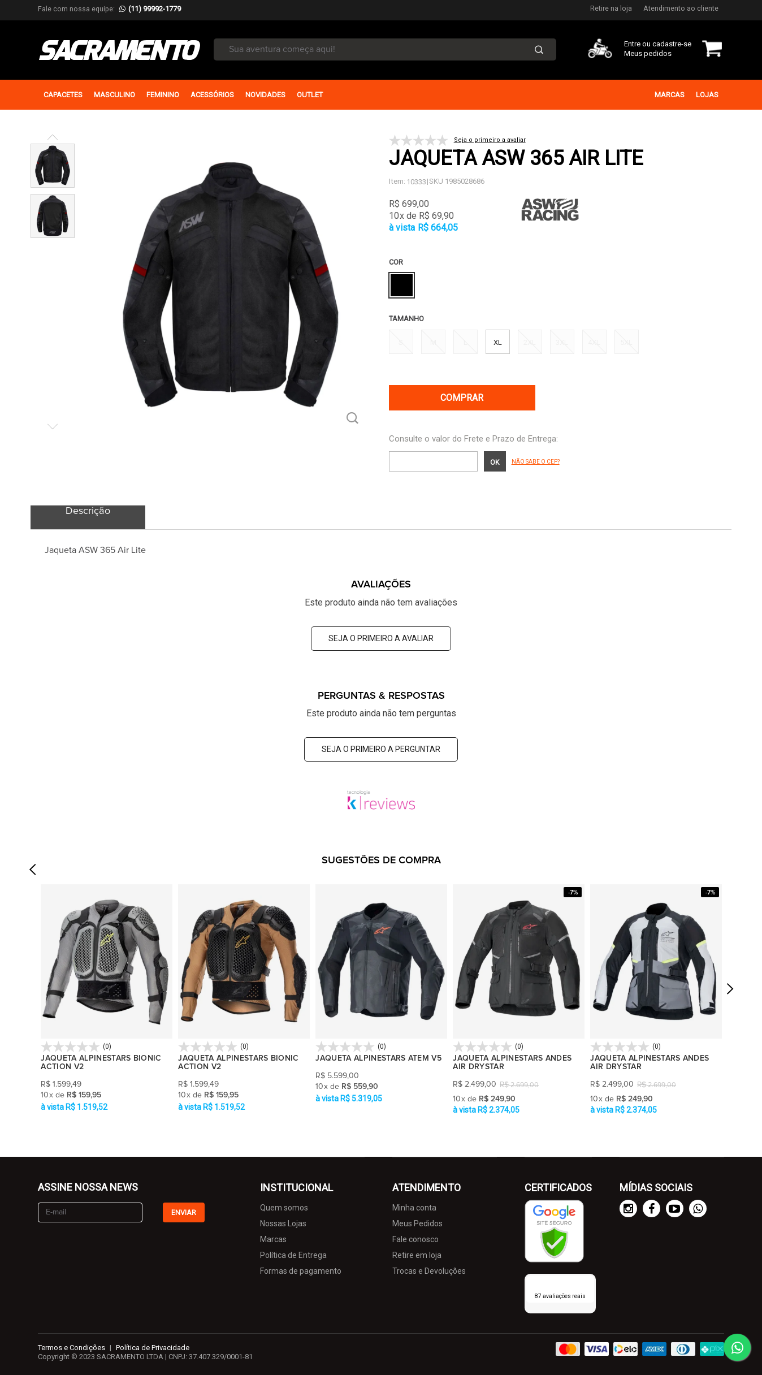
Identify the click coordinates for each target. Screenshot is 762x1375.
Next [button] (729, 1004)
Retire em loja (416, 1255)
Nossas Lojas (283, 1223)
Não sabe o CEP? (536, 462)
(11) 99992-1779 (154, 9)
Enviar (183, 1212)
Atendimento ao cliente (680, 8)
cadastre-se (671, 44)
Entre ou (637, 44)
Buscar (539, 49)
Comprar (461, 397)
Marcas (273, 1239)
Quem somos (284, 1207)
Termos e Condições (71, 1347)
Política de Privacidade (152, 1347)
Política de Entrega (293, 1255)
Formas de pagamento (300, 1270)
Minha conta (414, 1207)
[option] (106, 999)
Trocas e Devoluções (429, 1270)
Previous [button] (32, 935)
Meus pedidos (648, 53)
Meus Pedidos (417, 1223)
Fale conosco (415, 1239)
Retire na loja (611, 8)
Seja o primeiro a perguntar (381, 749)
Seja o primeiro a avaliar (381, 638)
